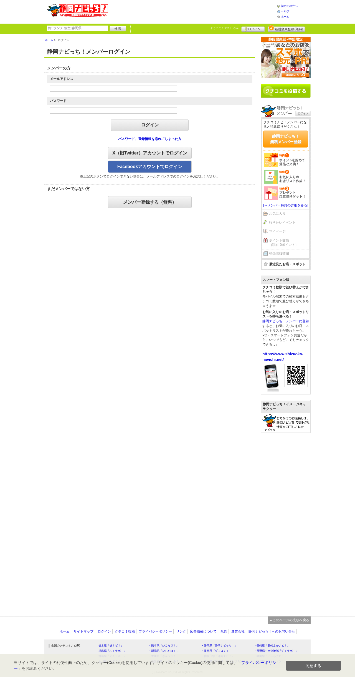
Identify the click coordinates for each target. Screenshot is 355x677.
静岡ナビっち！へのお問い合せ (271, 631)
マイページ (277, 231)
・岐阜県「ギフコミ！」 (216, 650)
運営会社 (238, 631)
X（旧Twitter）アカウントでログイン (149, 153)
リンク (181, 631)
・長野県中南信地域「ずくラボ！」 (276, 650)
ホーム (285, 16)
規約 (223, 631)
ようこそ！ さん (224, 27)
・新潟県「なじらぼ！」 (163, 650)
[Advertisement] (192, 11)
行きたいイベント (282, 222)
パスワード (58, 101)
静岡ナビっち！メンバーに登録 (285, 321)
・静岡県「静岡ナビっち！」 (219, 645)
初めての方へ (289, 6)
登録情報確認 (279, 254)
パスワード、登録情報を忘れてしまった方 (149, 139)
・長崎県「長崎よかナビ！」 (272, 645)
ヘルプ (285, 11)
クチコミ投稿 (125, 631)
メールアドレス (61, 79)
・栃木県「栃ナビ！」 (109, 645)
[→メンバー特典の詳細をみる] (285, 205)
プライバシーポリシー (155, 631)
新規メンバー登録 (286, 28)
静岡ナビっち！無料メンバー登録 (285, 139)
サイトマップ (83, 631)
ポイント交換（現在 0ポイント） (283, 242)
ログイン (253, 28)
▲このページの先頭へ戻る (289, 620)
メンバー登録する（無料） (149, 202)
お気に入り (277, 214)
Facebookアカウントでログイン (149, 166)
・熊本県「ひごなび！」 (163, 645)
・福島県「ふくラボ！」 (111, 650)
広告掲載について (203, 631)
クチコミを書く (286, 91)
